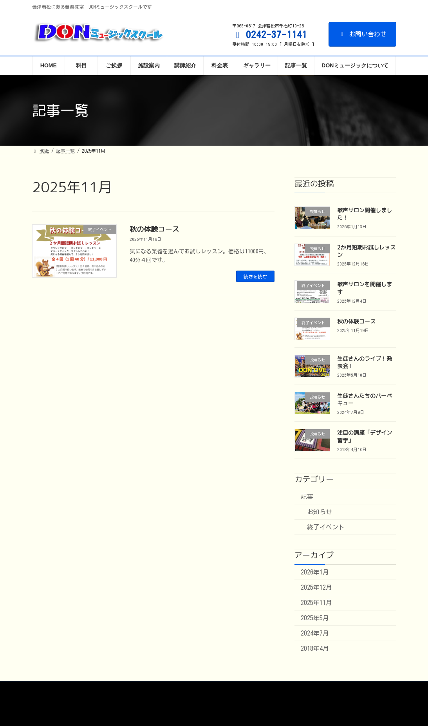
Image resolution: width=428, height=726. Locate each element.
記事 (307, 496)
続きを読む (255, 276)
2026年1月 (315, 572)
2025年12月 (316, 587)
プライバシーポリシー (274, 688)
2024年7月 (315, 633)
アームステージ (186, 688)
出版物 (227, 688)
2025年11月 (316, 603)
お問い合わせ (362, 34)
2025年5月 (315, 618)
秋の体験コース (154, 229)
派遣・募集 (142, 688)
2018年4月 (315, 648)
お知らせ (319, 512)
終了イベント (326, 527)
